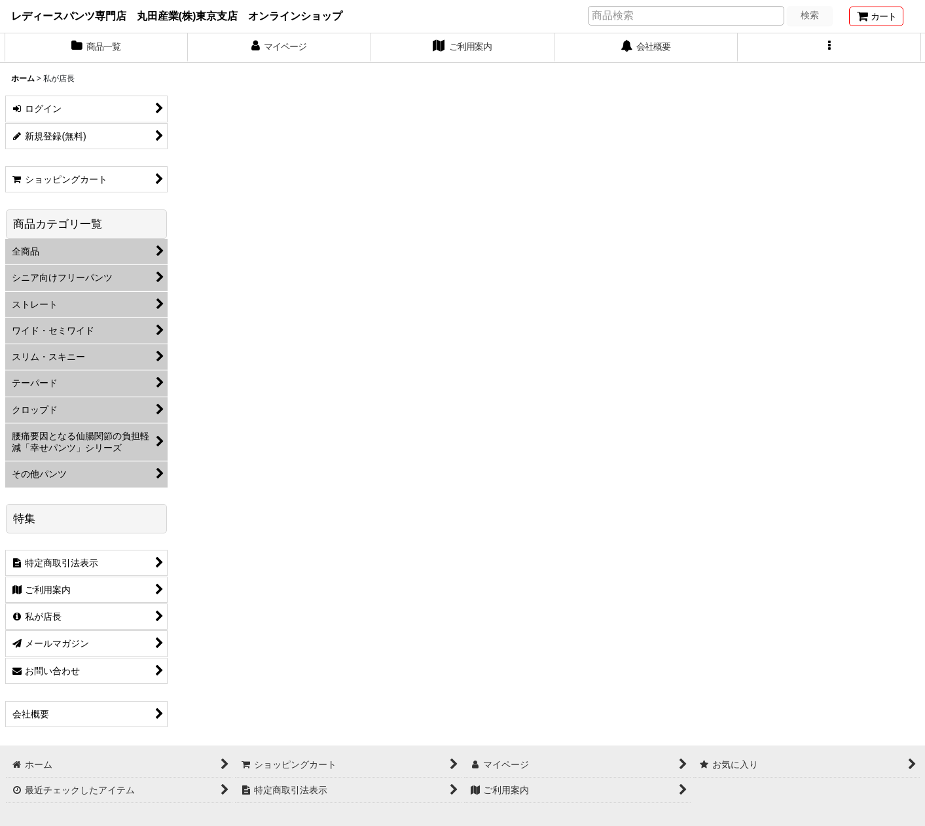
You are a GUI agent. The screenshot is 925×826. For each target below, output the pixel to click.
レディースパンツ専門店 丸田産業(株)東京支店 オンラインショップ (177, 16)
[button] (829, 47)
